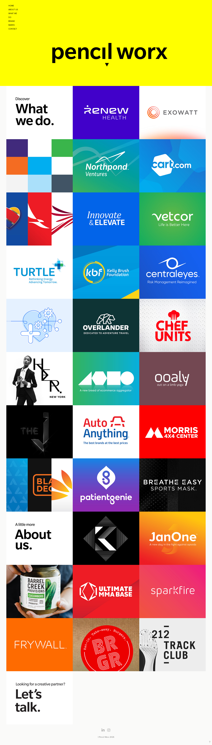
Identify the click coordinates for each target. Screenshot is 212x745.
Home (11, 5)
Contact (12, 28)
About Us (13, 9)
